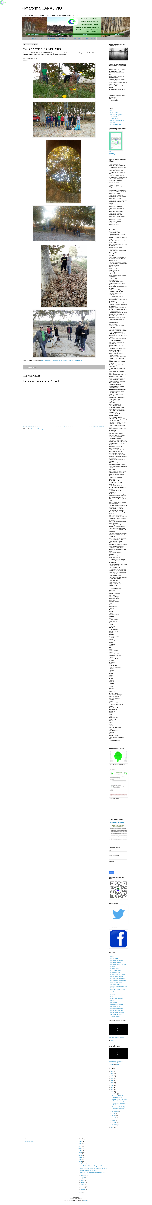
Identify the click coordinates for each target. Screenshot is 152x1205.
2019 (112, 1087)
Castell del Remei (115, 984)
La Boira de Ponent (115, 1006)
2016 (112, 1127)
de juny (114, 1115)
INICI (24, 38)
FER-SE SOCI (33, 38)
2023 (112, 1078)
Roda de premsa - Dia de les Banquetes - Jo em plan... (119, 1100)
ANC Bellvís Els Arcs (115, 970)
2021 (112, 1082)
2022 (112, 1080)
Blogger (85, 1200)
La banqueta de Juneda (116, 1004)
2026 (112, 1071)
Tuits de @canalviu (30, 1141)
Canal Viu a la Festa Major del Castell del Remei (119, 1107)
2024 (112, 1076)
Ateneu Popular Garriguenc (117, 978)
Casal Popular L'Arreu (116, 982)
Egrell (111, 996)
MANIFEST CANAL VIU (116, 823)
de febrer (114, 1124)
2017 (112, 1092)
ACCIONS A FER (63, 38)
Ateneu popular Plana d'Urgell (118, 980)
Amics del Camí (114, 968)
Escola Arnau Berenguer (116, 998)
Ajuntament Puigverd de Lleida (118, 964)
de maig (114, 1118)
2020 (112, 1085)
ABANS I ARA (76, 38)
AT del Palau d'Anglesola (116, 976)
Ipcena (112, 1000)
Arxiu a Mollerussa (115, 972)
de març (114, 1122)
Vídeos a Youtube (115, 1016)
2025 (112, 1073)
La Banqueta (113, 1002)
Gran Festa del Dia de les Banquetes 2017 (118, 1096)
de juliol (114, 1113)
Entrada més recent (28, 426)
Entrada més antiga (99, 426)
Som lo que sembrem (115, 1014)
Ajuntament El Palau (115, 962)
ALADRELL (113, 966)
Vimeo (112, 1040)
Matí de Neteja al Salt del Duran (88, 1170)
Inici (64, 426)
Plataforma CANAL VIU (42, 8)
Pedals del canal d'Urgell (116, 1008)
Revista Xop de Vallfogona (117, 1012)
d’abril (114, 1120)
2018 (112, 1089)
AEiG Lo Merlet (114, 958)
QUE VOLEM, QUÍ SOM (48, 38)
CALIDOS (111, 1064)
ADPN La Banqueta (122, 1039)
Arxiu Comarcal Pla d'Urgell (117, 974)
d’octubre (114, 1094)
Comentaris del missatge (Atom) (39, 429)
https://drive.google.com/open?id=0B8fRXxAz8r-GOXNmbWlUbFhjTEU (61, 360)
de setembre (115, 1111)
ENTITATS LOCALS (89, 38)
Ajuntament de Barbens (116, 960)
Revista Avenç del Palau (116, 1010)
